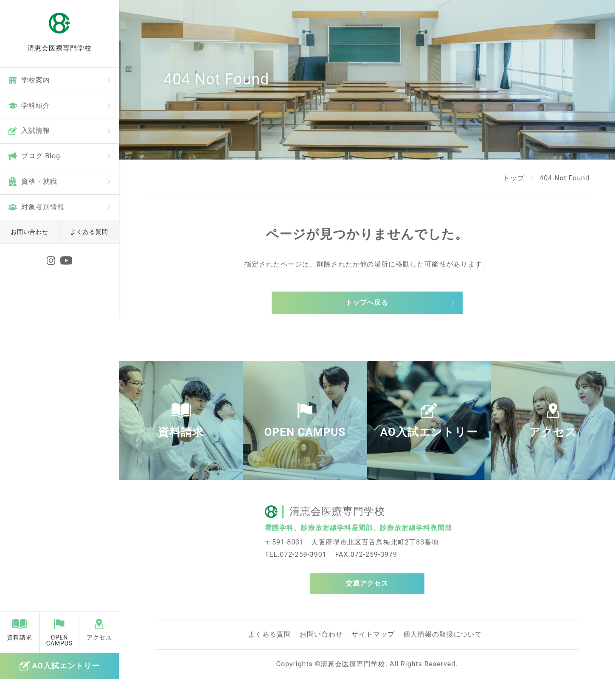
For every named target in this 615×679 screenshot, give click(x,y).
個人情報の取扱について (443, 634)
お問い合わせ (30, 231)
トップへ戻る (367, 302)
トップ (514, 178)
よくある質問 (89, 231)
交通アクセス (367, 583)
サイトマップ (373, 634)
